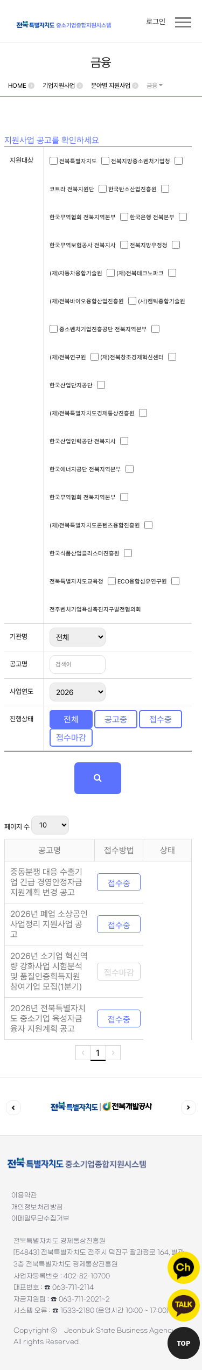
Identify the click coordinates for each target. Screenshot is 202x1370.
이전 (13, 1107)
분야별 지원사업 (110, 85)
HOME (17, 85)
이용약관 (24, 1195)
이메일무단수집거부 (40, 1218)
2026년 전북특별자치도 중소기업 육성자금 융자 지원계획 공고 (48, 1018)
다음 (188, 1107)
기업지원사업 (59, 85)
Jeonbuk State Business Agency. (120, 1330)
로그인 (155, 21)
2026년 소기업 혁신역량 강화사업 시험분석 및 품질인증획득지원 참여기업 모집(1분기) (49, 971)
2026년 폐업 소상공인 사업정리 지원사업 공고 (49, 924)
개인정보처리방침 (37, 1207)
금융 (155, 85)
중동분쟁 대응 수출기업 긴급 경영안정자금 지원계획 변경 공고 (46, 882)
